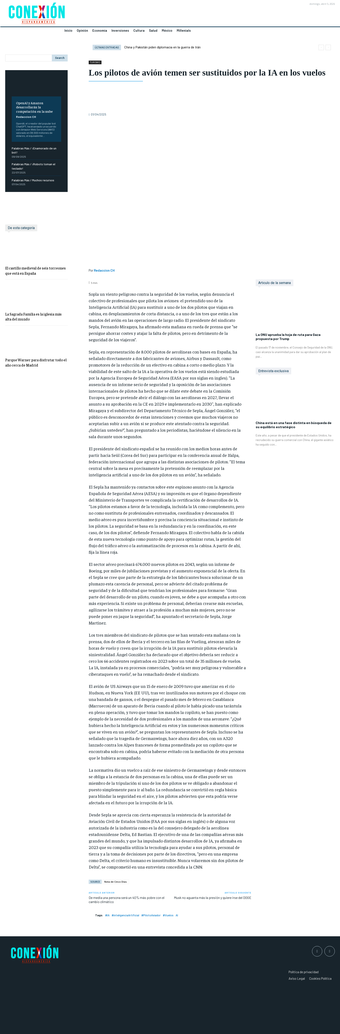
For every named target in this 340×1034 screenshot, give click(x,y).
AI (177, 915)
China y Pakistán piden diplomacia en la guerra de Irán (162, 47)
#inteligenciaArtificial (125, 915)
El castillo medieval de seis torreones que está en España (35, 271)
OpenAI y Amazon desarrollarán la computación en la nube (34, 107)
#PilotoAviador (151, 915)
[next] (328, 47)
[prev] (321, 47)
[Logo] (85, 14)
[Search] (60, 58)
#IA (107, 915)
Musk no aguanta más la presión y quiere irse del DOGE (212, 897)
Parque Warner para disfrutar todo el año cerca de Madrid (36, 362)
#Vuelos (168, 915)
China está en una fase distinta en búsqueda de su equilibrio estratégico (294, 425)
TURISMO (95, 62)
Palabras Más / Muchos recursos (33, 180)
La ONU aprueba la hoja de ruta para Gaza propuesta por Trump (288, 336)
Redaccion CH (26, 117)
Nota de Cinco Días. (115, 881)
